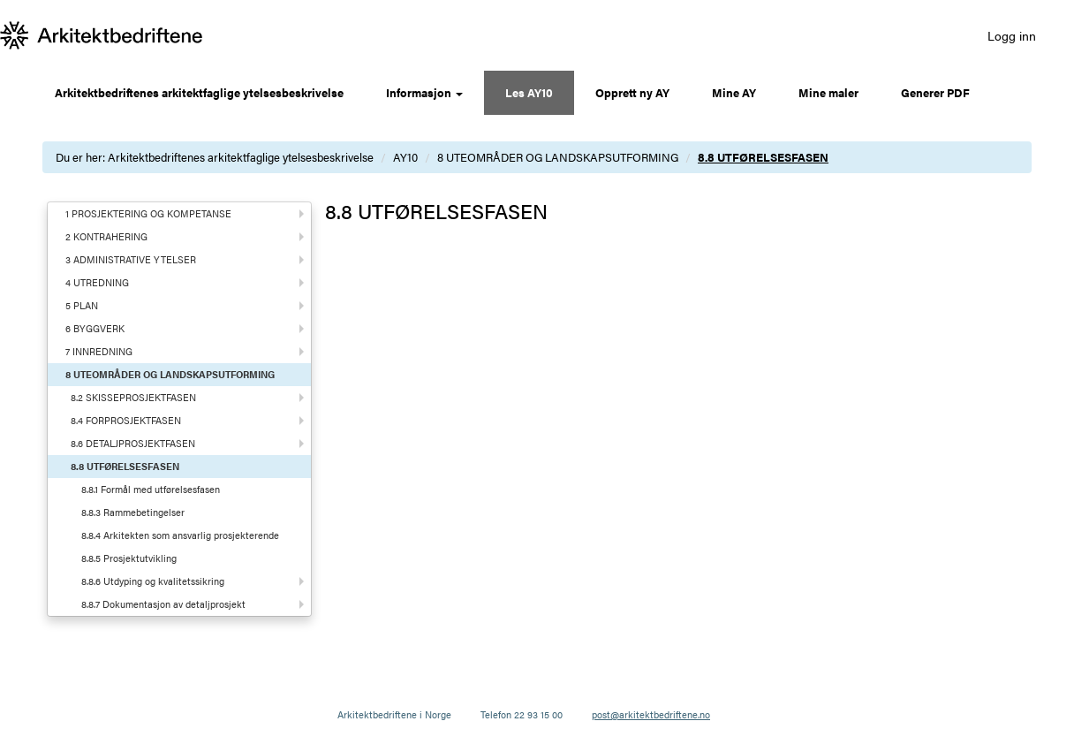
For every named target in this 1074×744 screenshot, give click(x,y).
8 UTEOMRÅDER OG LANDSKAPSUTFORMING (557, 156)
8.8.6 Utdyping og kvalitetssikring (152, 581)
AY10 (405, 156)
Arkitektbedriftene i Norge (394, 714)
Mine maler (828, 92)
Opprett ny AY (632, 92)
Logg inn (1011, 35)
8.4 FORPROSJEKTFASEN (126, 420)
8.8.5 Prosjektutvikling (129, 558)
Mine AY (734, 92)
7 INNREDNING (98, 351)
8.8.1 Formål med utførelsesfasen (150, 489)
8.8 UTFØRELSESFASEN (763, 156)
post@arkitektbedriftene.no (651, 714)
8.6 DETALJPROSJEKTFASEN (133, 443)
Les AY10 (529, 92)
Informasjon (424, 92)
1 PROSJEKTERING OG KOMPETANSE (148, 213)
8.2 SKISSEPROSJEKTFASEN (133, 397)
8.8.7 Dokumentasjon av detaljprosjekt (163, 604)
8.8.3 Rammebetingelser (133, 512)
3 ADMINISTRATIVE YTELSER (130, 259)
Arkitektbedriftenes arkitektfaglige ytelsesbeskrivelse (199, 92)
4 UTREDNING (97, 282)
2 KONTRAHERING (106, 236)
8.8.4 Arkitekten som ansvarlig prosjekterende (180, 535)
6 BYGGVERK (95, 328)
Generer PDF (935, 92)
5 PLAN (81, 305)
